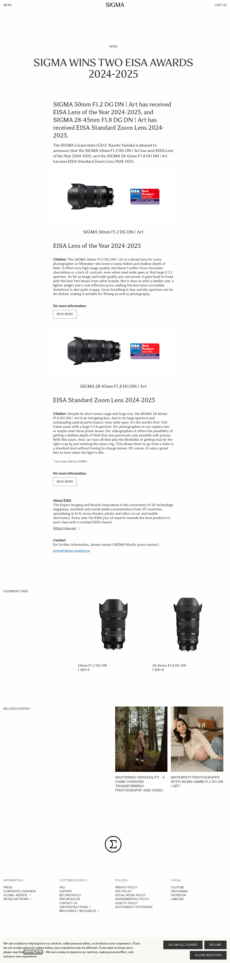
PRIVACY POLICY (126, 887)
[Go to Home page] (115, 5)
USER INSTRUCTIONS (73, 907)
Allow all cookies (183, 944)
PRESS (7, 887)
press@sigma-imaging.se (71, 551)
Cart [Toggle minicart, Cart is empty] (221, 5)
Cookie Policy (33, 952)
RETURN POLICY (70, 895)
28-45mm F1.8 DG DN (169, 665)
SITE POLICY (123, 891)
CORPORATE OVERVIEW (19, 891)
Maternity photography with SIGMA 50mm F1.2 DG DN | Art (197, 781)
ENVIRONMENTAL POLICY (132, 899)
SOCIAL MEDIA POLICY (130, 895)
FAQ (62, 887)
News (113, 46)
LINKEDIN (177, 899)
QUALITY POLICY (126, 903)
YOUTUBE (177, 887)
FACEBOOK (178, 895)
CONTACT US (68, 903)
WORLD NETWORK (15, 899)
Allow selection (208, 955)
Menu (7, 5)
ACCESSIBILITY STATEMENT (134, 907)
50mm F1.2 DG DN (92, 665)
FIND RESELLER (69, 899)
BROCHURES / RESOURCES (77, 911)
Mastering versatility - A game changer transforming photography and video (140, 783)
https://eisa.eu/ (65, 528)
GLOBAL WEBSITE (15, 895)
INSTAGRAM (179, 891)
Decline (215, 944)
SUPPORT (65, 891)
